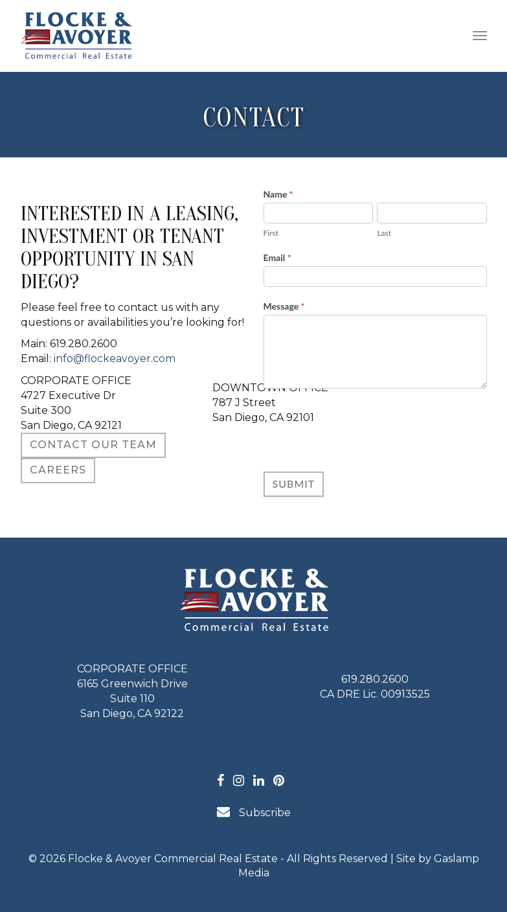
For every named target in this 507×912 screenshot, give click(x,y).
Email (277, 257)
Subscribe (254, 812)
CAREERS (58, 470)
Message (284, 306)
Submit (294, 483)
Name (278, 194)
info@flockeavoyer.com (114, 358)
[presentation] (362, 427)
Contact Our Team (93, 445)
